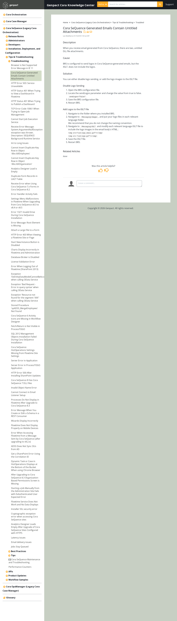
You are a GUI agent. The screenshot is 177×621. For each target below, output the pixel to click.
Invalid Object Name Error (24, 387)
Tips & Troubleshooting (20, 56)
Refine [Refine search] (102, 4)
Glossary (10, 597)
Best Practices (18, 551)
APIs (10, 571)
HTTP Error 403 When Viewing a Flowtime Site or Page (26, 236)
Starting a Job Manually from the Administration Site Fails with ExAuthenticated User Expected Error (25, 492)
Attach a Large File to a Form (25, 230)
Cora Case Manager (16, 21)
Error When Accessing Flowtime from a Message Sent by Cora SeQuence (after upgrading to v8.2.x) (25, 437)
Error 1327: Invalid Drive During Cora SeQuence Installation (23, 215)
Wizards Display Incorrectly (24, 420)
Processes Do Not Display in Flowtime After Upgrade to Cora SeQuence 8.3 (25, 402)
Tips (13, 555)
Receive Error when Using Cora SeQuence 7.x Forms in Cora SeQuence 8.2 (25, 186)
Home (65, 22)
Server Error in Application (24, 360)
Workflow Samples (18, 579)
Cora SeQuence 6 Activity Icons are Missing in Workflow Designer (26, 318)
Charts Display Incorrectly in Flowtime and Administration (25, 251)
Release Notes (16, 36)
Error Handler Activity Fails (24, 194)
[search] (132, 4)
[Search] (160, 4)
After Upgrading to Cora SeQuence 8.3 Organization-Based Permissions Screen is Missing (25, 479)
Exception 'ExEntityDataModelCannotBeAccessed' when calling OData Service (30, 276)
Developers (14, 44)
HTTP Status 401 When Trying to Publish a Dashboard (25, 102)
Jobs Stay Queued (20, 546)
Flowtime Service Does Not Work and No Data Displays (24, 503)
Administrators (16, 40)
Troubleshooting (20, 61)
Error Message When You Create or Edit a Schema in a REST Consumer (25, 413)
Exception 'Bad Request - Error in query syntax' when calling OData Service (25, 287)
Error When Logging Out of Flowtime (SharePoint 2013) (24, 268)
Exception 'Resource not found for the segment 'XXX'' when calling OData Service (25, 297)
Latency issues (18, 537)
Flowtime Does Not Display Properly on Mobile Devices (24, 427)
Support (170, 4)
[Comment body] (109, 183)
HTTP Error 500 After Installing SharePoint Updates (26, 374)
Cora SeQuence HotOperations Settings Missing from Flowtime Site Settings (24, 351)
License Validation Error (23, 261)
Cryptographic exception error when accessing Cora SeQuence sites (24, 516)
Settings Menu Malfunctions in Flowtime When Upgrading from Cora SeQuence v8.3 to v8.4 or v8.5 (25, 203)
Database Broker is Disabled (25, 257)
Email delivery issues (21, 542)
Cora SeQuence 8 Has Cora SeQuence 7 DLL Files (24, 381)
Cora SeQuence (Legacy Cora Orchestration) (90, 22)
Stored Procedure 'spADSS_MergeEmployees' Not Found (24, 308)
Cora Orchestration (16, 14)
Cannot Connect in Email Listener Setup (23, 394)
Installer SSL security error (24, 509)
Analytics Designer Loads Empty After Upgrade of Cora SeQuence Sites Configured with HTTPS (25, 528)
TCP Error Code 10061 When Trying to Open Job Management (25, 111)
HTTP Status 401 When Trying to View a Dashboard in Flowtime (25, 93)
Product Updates (17, 575)
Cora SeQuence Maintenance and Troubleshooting (24, 561)
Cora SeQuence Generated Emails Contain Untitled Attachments (24, 75)
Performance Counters (20, 566)
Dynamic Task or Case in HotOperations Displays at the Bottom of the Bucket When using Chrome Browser (25, 466)
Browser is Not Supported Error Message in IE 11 (24, 66)
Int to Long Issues (20, 143)
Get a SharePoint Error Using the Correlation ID (25, 455)
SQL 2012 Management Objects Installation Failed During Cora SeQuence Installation (24, 338)
